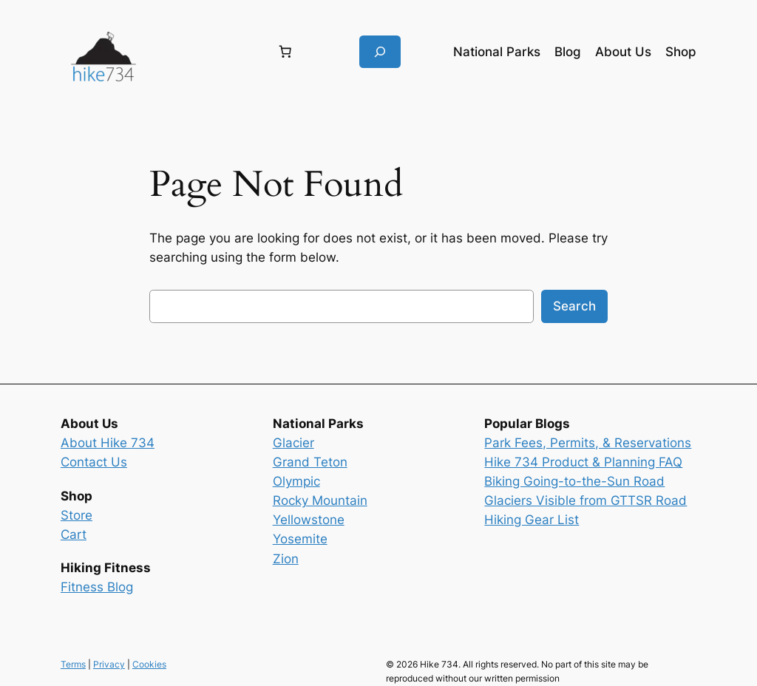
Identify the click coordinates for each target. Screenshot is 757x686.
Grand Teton (310, 462)
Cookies (149, 664)
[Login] (205, 52)
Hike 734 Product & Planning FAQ (583, 462)
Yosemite (300, 539)
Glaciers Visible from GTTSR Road (585, 500)
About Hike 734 (108, 442)
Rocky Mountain (320, 500)
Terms (73, 664)
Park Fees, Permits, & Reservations (587, 442)
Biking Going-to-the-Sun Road (574, 481)
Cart (73, 534)
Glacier (293, 442)
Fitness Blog (97, 587)
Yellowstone (308, 519)
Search (574, 306)
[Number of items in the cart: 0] (285, 51)
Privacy (109, 664)
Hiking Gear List (531, 519)
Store (76, 515)
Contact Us (94, 462)
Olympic (296, 481)
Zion (286, 558)
